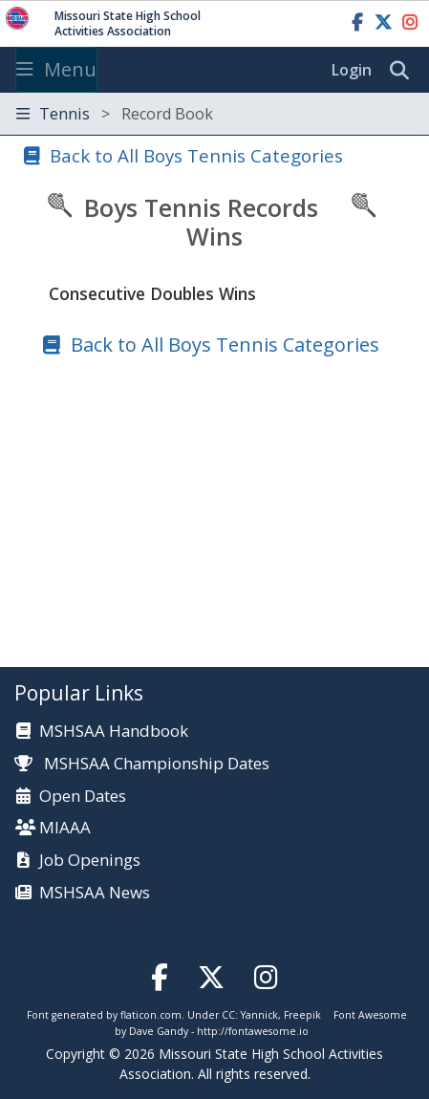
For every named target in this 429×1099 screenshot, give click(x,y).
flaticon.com (151, 1015)
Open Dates (82, 796)
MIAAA (65, 828)
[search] (404, 71)
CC (228, 1015)
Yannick (259, 1015)
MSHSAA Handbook (113, 731)
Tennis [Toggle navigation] (114, 113)
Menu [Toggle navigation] (56, 69)
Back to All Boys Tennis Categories (196, 155)
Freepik (302, 1015)
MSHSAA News (94, 893)
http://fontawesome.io (253, 1031)
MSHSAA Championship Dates (141, 763)
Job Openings (89, 860)
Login (352, 69)
